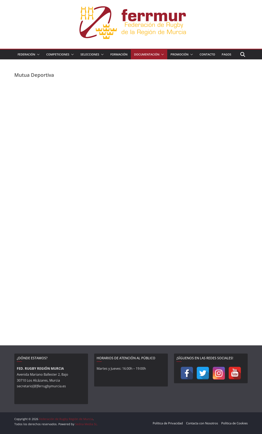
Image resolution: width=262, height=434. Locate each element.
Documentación (146, 54)
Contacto (207, 54)
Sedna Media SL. (86, 424)
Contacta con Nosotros (202, 423)
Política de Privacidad (168, 423)
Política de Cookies (234, 423)
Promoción (180, 54)
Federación (26, 54)
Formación (119, 54)
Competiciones (57, 54)
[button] (37, 54)
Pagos (226, 54)
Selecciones (89, 54)
